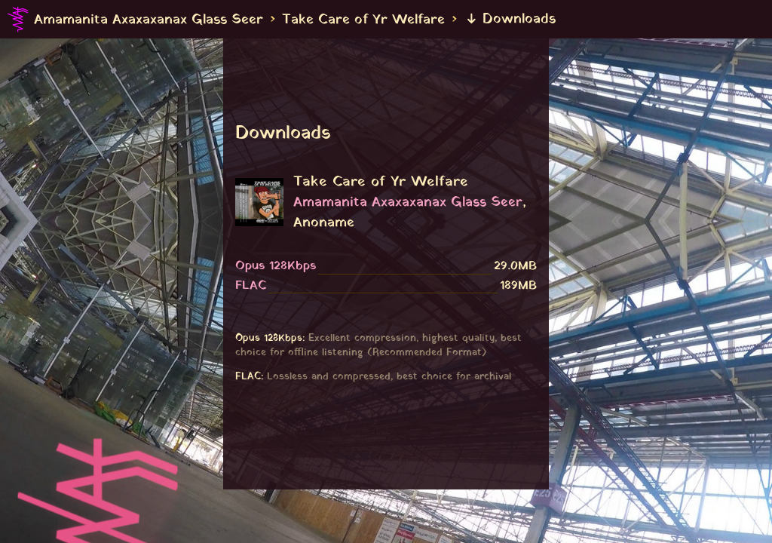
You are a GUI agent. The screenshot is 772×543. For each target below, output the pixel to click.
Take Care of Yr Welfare (363, 19)
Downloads (510, 19)
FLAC (250, 286)
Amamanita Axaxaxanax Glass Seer (148, 19)
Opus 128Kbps (275, 266)
